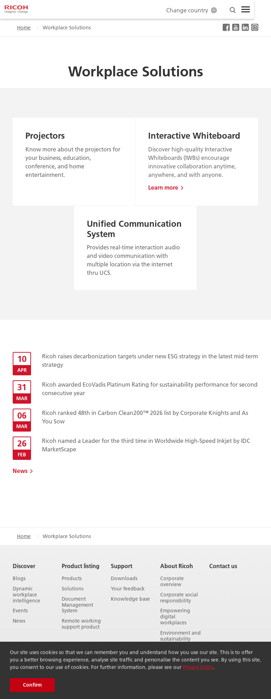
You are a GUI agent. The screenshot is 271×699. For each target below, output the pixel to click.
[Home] (16, 9)
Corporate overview (172, 582)
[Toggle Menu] (245, 9)
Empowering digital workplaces (175, 616)
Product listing (81, 565)
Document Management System (77, 605)
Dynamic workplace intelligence (26, 594)
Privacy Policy (198, 667)
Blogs (19, 579)
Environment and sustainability (180, 636)
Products (72, 579)
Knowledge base (130, 599)
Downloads (124, 579)
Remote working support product (81, 624)
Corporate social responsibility (179, 598)
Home (24, 27)
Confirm (32, 685)
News (20, 470)
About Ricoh (176, 565)
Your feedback (128, 589)
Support (121, 565)
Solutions (72, 589)
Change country (192, 10)
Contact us (223, 565)
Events (20, 611)
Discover (24, 565)
